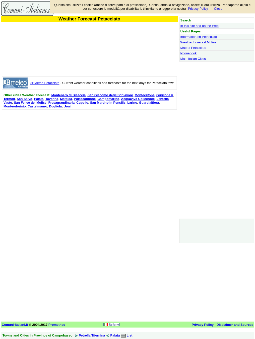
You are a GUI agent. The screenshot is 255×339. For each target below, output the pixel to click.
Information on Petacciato (198, 37)
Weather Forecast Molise (198, 42)
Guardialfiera (149, 102)
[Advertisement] (89, 146)
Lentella (162, 99)
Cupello (82, 102)
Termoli (9, 99)
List (129, 335)
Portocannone (85, 99)
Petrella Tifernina (92, 335)
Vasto (7, 102)
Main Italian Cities (193, 59)
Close (218, 8)
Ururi (67, 106)
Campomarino (108, 99)
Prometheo (56, 325)
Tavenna (51, 99)
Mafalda (66, 99)
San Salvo (24, 99)
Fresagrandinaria (61, 102)
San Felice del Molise (30, 102)
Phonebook (188, 53)
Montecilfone (144, 95)
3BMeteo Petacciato (44, 83)
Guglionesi (164, 95)
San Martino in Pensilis (108, 102)
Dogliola (55, 106)
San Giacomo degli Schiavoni (110, 95)
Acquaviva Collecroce (138, 99)
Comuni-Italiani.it (15, 325)
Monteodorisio (14, 106)
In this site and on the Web (199, 26)
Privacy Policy (198, 8)
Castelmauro (37, 106)
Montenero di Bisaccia (68, 95)
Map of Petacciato (193, 48)
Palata (39, 99)
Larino (132, 102)
